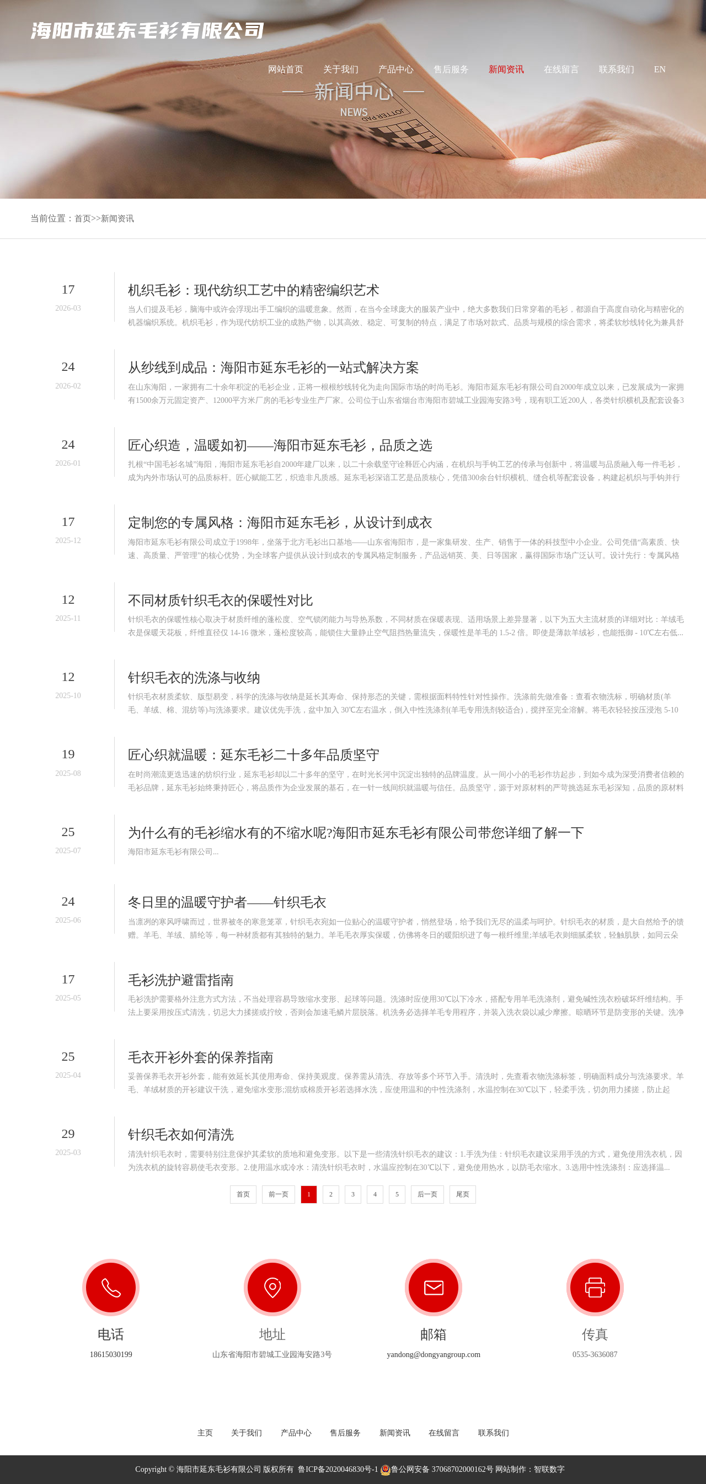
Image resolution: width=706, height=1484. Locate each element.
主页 (205, 1433)
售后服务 (451, 69)
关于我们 (341, 69)
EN (660, 74)
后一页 (427, 1194)
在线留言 (561, 69)
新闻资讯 (506, 69)
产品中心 (396, 69)
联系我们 (616, 69)
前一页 (278, 1194)
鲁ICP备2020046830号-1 (338, 1469)
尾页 (462, 1194)
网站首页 (285, 69)
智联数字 (549, 1469)
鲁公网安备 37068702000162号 (437, 1469)
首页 (83, 218)
